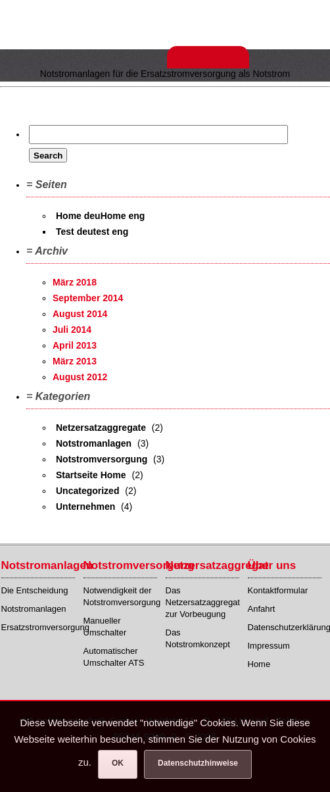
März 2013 (75, 361)
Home (259, 664)
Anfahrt (261, 609)
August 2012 (80, 377)
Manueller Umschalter (105, 626)
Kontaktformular (278, 590)
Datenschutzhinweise (198, 763)
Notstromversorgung (101, 459)
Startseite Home (91, 475)
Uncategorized (87, 490)
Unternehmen (85, 506)
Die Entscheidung (34, 590)
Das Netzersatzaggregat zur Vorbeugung (203, 602)
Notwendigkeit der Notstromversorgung (120, 596)
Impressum (269, 646)
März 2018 (75, 282)
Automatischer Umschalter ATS (114, 657)
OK (118, 763)
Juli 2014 (72, 329)
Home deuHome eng (100, 215)
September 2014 (88, 298)
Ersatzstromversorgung (38, 627)
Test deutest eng (92, 231)
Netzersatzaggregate (101, 427)
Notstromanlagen (93, 443)
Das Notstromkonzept (198, 638)
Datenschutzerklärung (285, 627)
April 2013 (75, 345)
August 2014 (80, 314)
